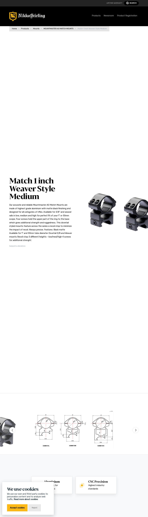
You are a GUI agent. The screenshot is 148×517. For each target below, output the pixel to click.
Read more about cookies (26, 499)
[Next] (136, 430)
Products (96, 15)
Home (14, 29)
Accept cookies (17, 507)
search (131, 3)
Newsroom (109, 15)
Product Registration (127, 15)
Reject (34, 508)
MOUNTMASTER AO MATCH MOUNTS (58, 29)
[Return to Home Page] (27, 17)
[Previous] (12, 430)
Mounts (36, 29)
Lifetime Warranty (114, 3)
